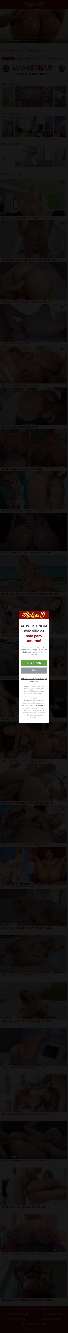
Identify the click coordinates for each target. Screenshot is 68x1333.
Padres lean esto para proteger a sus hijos (34, 680)
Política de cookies (38, 705)
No (34, 670)
